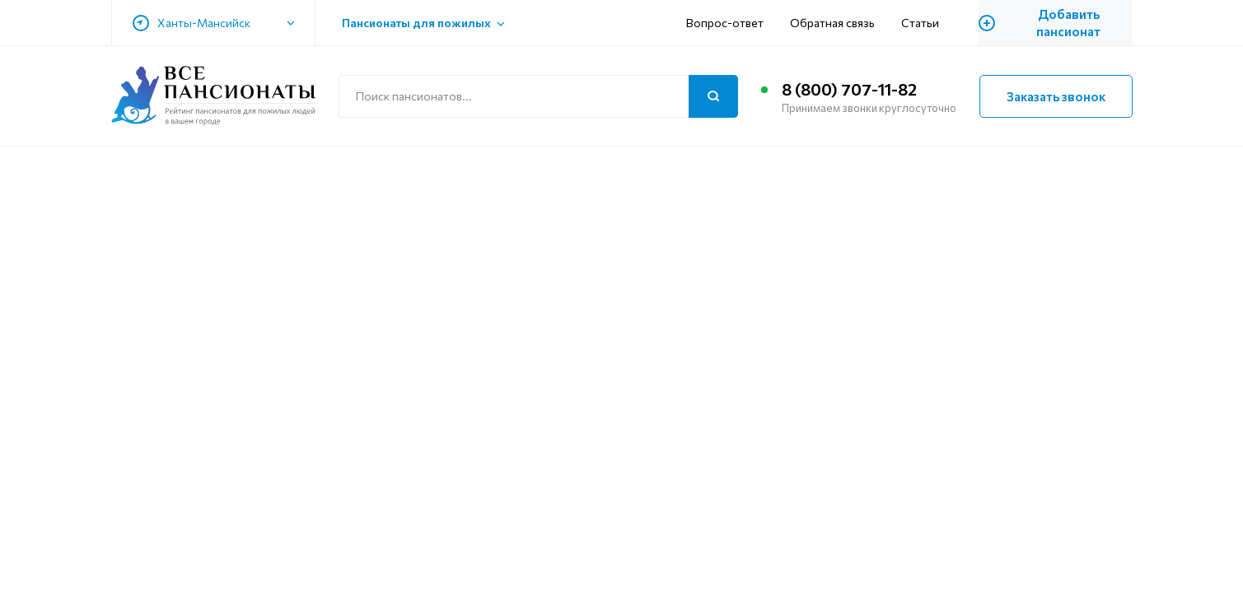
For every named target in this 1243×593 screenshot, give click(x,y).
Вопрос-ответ (725, 23)
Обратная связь (832, 23)
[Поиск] (713, 96)
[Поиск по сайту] (538, 96)
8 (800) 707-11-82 (849, 89)
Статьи (920, 23)
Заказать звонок (1056, 96)
